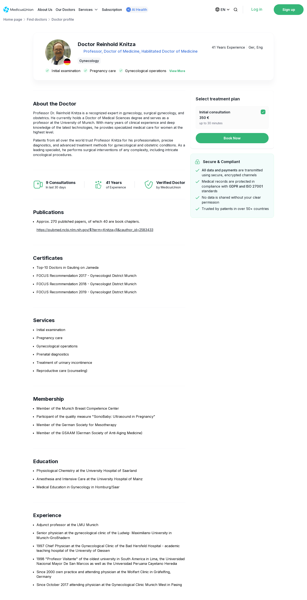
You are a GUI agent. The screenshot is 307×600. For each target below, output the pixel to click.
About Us (45, 9)
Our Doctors (65, 9)
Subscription (112, 9)
